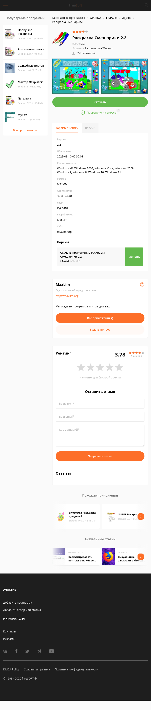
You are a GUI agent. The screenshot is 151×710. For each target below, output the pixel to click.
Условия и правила (37, 669)
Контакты (9, 631)
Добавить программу (17, 602)
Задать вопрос (100, 329)
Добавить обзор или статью (22, 610)
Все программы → (25, 130)
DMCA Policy (11, 669)
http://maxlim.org (67, 296)
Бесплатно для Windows (99, 48)
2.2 (78, 43)
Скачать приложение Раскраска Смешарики (82, 254)
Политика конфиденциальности (76, 669)
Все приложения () (100, 318)
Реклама (8, 639)
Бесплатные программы (68, 18)
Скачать (100, 102)
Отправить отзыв (100, 456)
